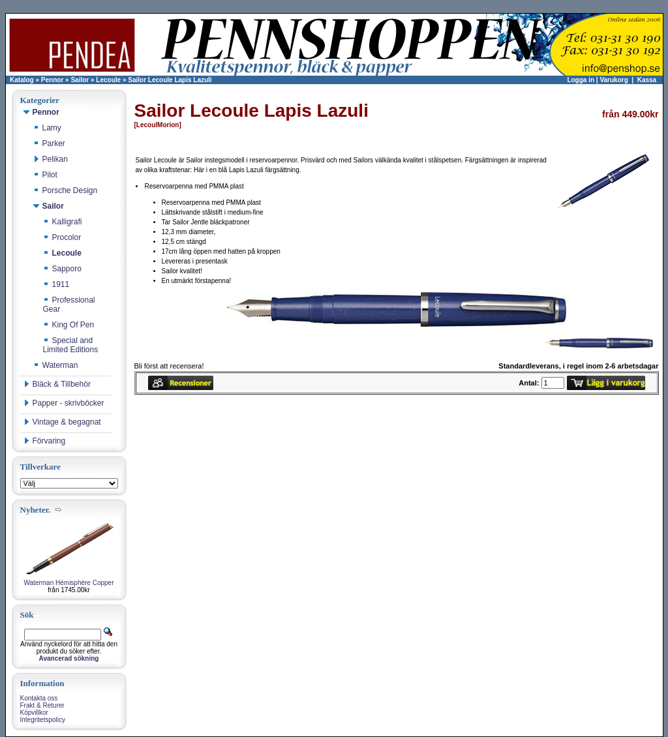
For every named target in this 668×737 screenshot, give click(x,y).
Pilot (45, 174)
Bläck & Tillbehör (57, 384)
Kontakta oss (39, 698)
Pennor (52, 79)
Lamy (47, 127)
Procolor (62, 237)
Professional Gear (69, 304)
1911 (56, 284)
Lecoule (108, 79)
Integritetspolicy (42, 719)
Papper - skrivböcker (63, 403)
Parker (49, 143)
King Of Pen (69, 324)
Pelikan (50, 159)
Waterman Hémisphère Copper (68, 582)
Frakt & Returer (42, 705)
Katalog (22, 79)
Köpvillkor (34, 712)
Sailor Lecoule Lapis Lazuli (169, 79)
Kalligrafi (62, 221)
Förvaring (44, 440)
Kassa (646, 79)
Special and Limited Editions (71, 345)
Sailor (79, 79)
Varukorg (614, 79)
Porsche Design (65, 190)
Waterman (55, 365)
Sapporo (62, 268)
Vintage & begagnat (62, 422)
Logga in (580, 79)
